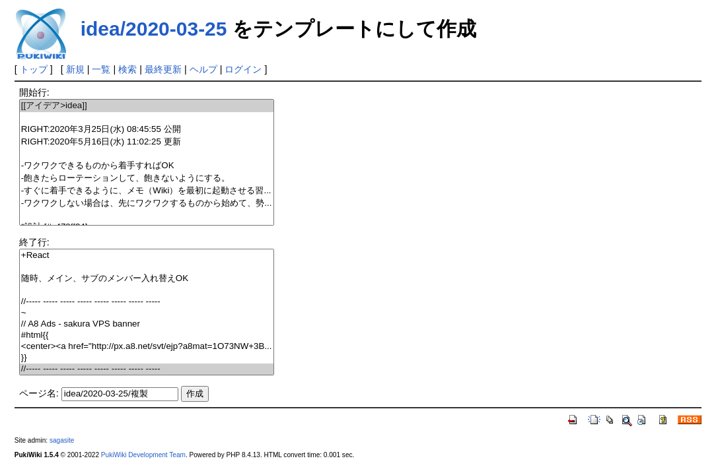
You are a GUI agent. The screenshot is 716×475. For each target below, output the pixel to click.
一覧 (101, 69)
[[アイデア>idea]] (146, 106)
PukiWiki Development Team (143, 455)
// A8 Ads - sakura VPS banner (146, 324)
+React (146, 255)
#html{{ (146, 335)
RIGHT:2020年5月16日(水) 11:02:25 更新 (146, 142)
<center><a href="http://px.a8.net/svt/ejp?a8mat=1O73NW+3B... (146, 346)
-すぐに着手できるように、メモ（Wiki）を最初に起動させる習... (146, 191)
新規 (75, 69)
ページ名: (39, 393)
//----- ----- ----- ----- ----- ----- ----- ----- (146, 301)
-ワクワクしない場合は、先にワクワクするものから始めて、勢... (146, 203)
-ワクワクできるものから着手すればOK (146, 166)
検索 (127, 69)
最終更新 (163, 69)
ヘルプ (203, 69)
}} (146, 358)
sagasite (62, 440)
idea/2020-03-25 (154, 29)
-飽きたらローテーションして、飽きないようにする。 (146, 178)
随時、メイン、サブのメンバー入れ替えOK (146, 278)
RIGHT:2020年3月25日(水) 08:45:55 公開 (146, 129)
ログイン (243, 69)
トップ (34, 69)
